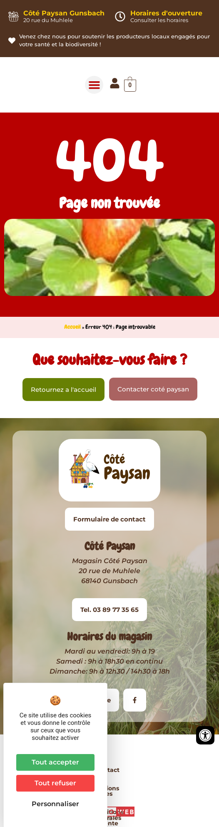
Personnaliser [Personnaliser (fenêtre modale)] (55, 804)
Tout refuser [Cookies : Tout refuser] (55, 783)
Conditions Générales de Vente (160, 770)
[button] (94, 85)
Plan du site (110, 788)
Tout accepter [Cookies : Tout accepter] (55, 762)
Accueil (72, 327)
